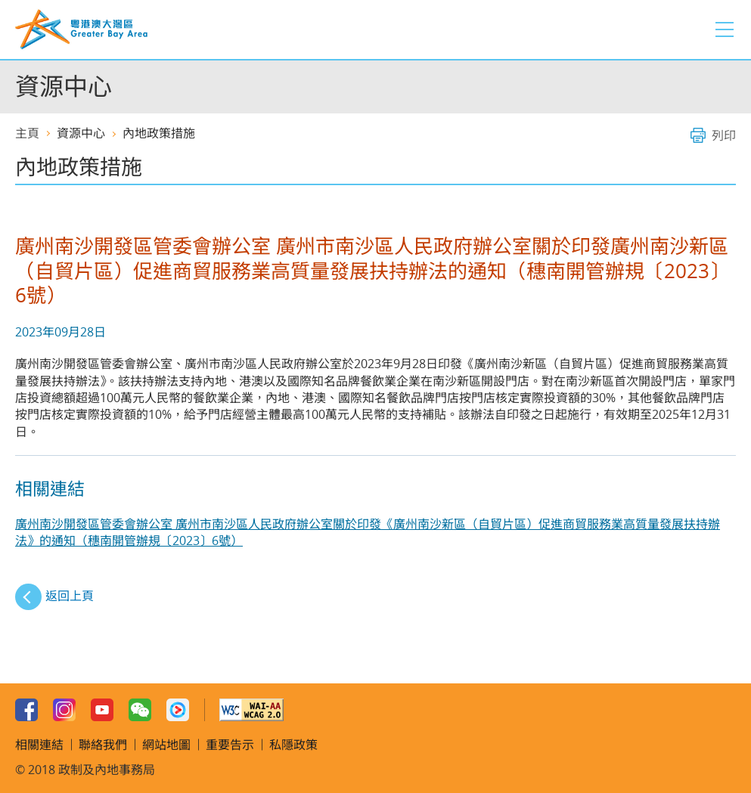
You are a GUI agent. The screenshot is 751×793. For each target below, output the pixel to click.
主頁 (27, 133)
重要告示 (230, 744)
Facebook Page (26, 710)
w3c (251, 710)
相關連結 (39, 744)
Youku (177, 710)
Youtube (102, 710)
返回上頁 (69, 595)
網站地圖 (166, 744)
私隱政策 (293, 744)
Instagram (64, 710)
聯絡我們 (103, 744)
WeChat (140, 710)
